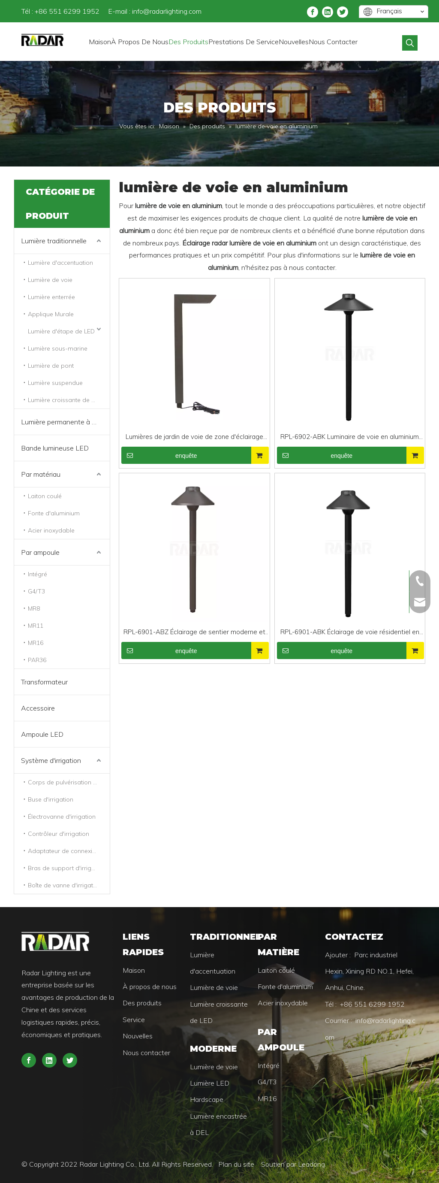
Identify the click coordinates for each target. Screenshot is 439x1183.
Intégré (37, 574)
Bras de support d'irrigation (66, 868)
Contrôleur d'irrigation (58, 834)
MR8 (34, 608)
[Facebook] (312, 11)
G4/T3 (36, 591)
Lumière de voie (50, 280)
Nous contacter (146, 1052)
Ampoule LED (42, 734)
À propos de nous (150, 986)
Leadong (311, 1164)
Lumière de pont (51, 365)
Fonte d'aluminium (54, 513)
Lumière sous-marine (57, 348)
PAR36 (37, 660)
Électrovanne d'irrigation (62, 816)
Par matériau (40, 474)
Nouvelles (138, 1036)
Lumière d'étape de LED (61, 331)
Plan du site (237, 1164)
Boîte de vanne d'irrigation (65, 885)
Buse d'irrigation (50, 799)
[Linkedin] (327, 11)
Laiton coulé (45, 496)
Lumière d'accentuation (60, 262)
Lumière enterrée (51, 297)
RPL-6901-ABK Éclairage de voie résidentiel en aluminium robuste (349, 633)
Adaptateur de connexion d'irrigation (69, 851)
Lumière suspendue (55, 383)
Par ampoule (40, 552)
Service (134, 1019)
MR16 (35, 643)
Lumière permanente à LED (63, 422)
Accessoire (38, 708)
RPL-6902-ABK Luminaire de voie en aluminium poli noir (349, 437)
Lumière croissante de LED (65, 400)
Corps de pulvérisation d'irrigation (69, 782)
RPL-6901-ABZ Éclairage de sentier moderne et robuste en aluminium (194, 633)
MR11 (35, 625)
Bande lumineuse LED (55, 448)
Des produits (142, 1002)
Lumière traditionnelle (54, 240)
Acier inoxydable (51, 530)
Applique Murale (51, 314)
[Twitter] (342, 11)
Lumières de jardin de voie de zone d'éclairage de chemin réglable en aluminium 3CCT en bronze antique (194, 437)
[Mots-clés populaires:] (410, 43)
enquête (159, 455)
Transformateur (44, 682)
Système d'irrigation (51, 760)
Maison (134, 970)
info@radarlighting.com (166, 11)
